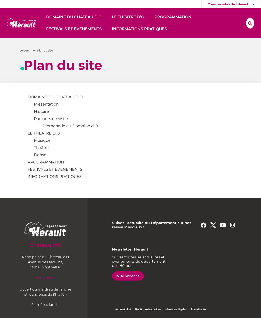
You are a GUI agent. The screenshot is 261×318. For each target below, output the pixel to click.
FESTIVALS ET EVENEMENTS (55, 169)
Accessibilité (123, 309)
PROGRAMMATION (46, 162)
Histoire (41, 111)
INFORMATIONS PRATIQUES (55, 176)
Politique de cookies (148, 309)
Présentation (46, 104)
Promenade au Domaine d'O (70, 126)
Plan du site (198, 309)
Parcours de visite (51, 118)
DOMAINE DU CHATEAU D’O (55, 97)
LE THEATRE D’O (44, 133)
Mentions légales (176, 309)
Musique (42, 140)
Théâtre (41, 147)
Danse (40, 155)
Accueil (25, 50)
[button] (74, 17)
